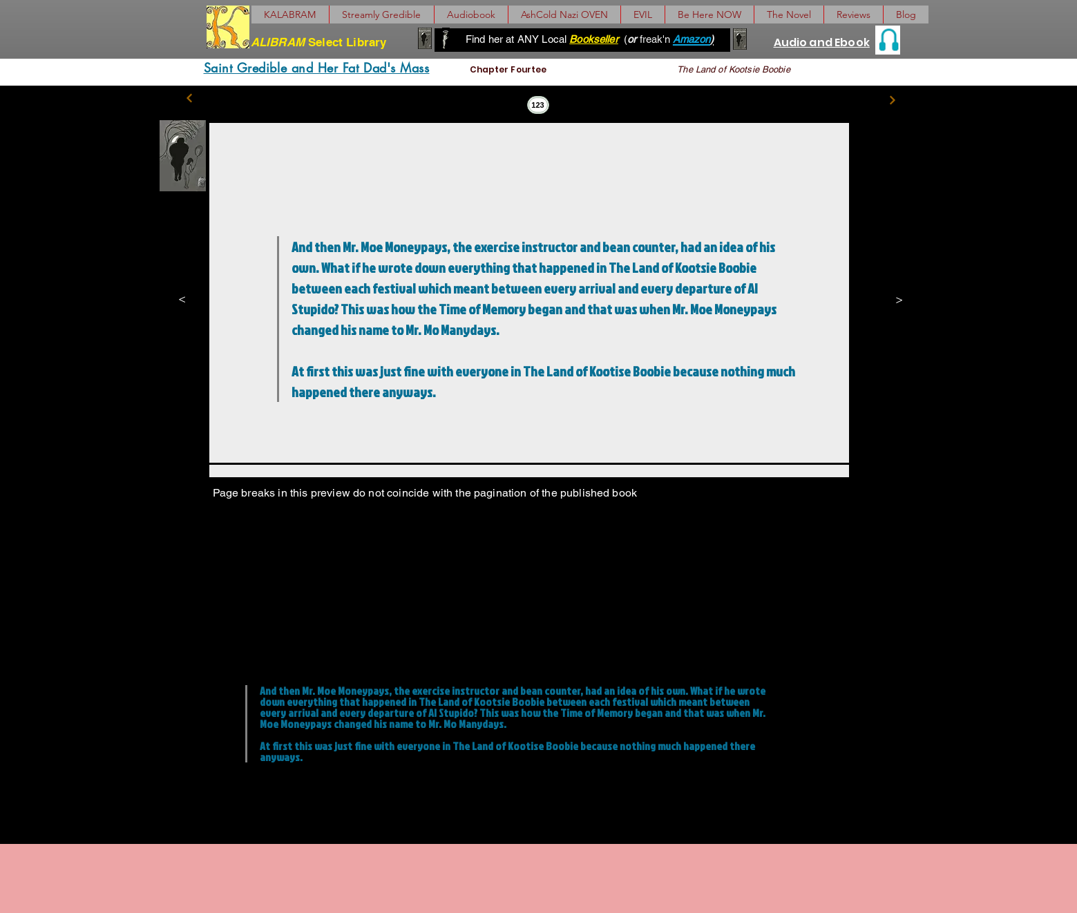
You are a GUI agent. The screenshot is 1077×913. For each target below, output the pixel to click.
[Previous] (190, 98)
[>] (893, 298)
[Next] (893, 100)
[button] (788, 14)
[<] (188, 297)
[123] (538, 105)
